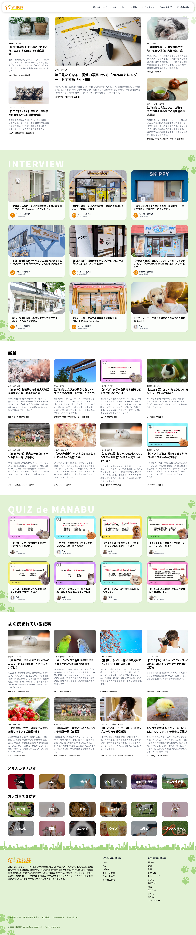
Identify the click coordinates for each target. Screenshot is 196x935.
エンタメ (22, 107)
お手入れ (152, 872)
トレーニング (154, 876)
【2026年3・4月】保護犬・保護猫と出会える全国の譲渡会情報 (28, 113)
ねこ (124, 7)
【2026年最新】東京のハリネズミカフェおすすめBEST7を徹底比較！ (28, 50)
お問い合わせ (73, 917)
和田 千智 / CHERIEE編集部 (19, 75)
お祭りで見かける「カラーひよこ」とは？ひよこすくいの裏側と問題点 (167, 729)
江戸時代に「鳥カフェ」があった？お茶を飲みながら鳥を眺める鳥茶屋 (166, 111)
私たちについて (100, 7)
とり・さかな (148, 7)
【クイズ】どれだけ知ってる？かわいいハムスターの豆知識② (167, 455)
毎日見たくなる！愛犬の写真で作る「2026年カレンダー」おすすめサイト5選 (96, 77)
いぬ (115, 7)
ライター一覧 (58, 917)
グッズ (64, 69)
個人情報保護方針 (31, 917)
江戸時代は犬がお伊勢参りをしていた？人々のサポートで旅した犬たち (74, 391)
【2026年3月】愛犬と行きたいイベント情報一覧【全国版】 (28, 455)
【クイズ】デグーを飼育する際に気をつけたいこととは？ (120, 391)
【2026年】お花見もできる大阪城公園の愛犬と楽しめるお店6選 (28, 391)
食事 (150, 869)
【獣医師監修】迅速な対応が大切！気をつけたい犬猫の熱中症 (165, 48)
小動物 (134, 7)
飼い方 (151, 862)
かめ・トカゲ (166, 7)
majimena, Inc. (54, 927)
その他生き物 (183, 7)
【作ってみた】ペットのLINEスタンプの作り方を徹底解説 (121, 729)
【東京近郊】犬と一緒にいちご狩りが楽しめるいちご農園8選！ (28, 729)
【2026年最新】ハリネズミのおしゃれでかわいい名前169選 (75, 455)
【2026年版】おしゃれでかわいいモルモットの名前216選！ (167, 391)
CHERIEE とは (14, 917)
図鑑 (150, 886)
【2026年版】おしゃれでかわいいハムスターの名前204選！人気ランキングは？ (121, 457)
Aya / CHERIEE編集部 (155, 417)
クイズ (110, 386)
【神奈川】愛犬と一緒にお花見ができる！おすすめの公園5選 (120, 662)
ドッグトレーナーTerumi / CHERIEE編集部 (116, 755)
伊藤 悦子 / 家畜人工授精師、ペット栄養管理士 (165, 138)
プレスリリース (155, 900)
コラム (162, 104)
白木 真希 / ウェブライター (157, 755)
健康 (154, 43)
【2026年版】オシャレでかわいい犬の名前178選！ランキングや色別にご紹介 (167, 663)
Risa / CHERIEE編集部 (62, 691)
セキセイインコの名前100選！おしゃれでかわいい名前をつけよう (74, 662)
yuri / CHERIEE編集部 (108, 417)
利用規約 (46, 917)
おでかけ (18, 43)
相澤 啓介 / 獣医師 (154, 71)
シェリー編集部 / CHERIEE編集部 (21, 133)
